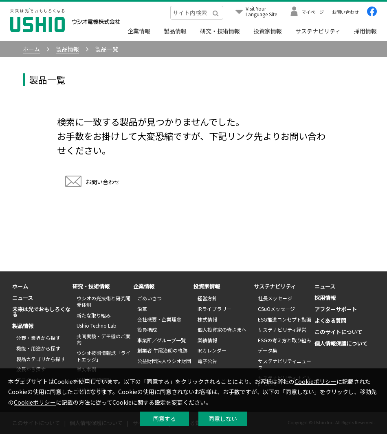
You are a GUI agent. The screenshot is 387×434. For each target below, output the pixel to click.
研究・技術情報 (220, 31)
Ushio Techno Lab (97, 325)
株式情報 (207, 319)
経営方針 (207, 298)
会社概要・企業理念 (159, 319)
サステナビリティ (318, 31)
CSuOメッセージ (276, 308)
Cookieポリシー (315, 381)
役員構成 (147, 329)
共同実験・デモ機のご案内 (103, 339)
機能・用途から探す (38, 348)
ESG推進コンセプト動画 (284, 319)
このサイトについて (338, 332)
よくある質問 (330, 320)
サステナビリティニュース (284, 364)
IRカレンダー (212, 350)
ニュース (22, 298)
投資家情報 (267, 31)
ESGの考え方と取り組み (284, 340)
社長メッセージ (275, 298)
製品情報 (175, 31)
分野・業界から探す (38, 337)
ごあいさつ (149, 298)
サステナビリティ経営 (282, 329)
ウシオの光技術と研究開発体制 (103, 301)
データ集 (267, 350)
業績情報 (207, 340)
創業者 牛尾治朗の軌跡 (162, 350)
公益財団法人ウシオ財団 (164, 360)
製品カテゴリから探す (40, 358)
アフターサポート (335, 309)
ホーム (20, 286)
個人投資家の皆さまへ (222, 329)
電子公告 (207, 360)
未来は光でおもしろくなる (41, 311)
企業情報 (139, 31)
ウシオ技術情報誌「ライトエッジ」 (103, 356)
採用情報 (365, 31)
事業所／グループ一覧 (161, 340)
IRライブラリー (214, 308)
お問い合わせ (92, 182)
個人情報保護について (340, 343)
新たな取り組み (94, 315)
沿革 (142, 308)
